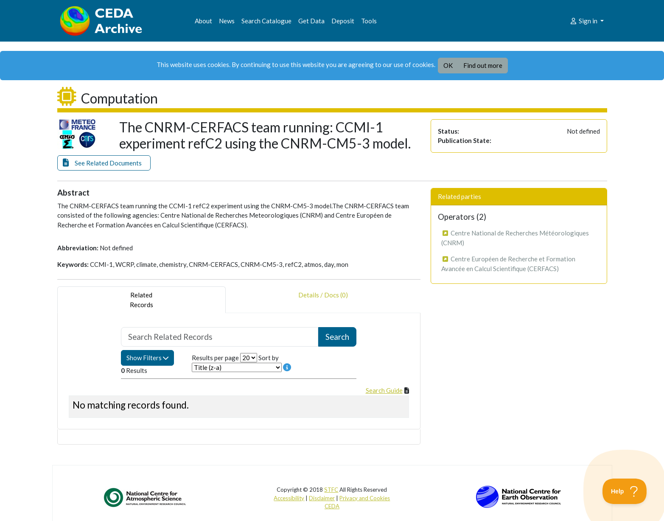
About (203, 21)
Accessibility (289, 498)
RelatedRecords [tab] (141, 299)
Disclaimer (322, 498)
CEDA (332, 506)
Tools (369, 21)
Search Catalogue (266, 21)
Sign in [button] (584, 21)
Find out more (482, 65)
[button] (104, 163)
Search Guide (384, 390)
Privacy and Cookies (364, 498)
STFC (331, 489)
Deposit (342, 21)
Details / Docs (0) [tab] (323, 299)
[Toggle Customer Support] (624, 491)
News (227, 21)
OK (448, 65)
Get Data (311, 21)
